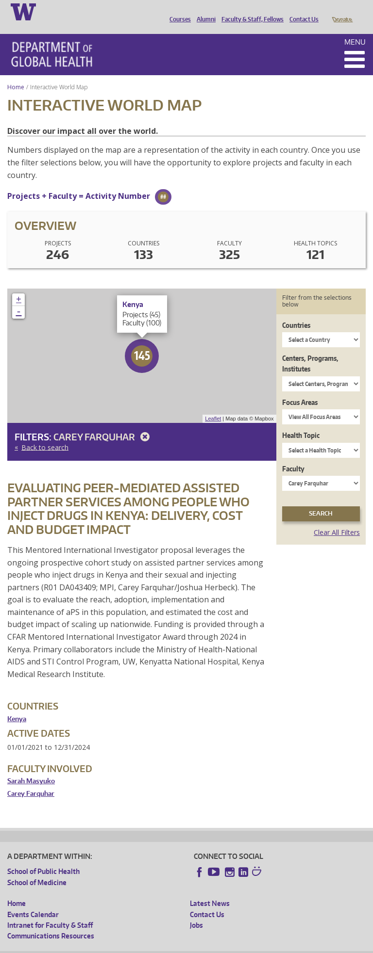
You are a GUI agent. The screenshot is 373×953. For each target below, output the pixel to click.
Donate (341, 11)
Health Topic (301, 422)
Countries (296, 311)
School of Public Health (43, 858)
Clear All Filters (337, 518)
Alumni (203, 11)
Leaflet (213, 405)
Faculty (293, 455)
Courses (177, 11)
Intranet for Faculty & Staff (50, 911)
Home (15, 73)
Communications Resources (50, 922)
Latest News (210, 890)
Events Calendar (33, 901)
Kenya (16, 705)
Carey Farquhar (103, 423)
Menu (355, 28)
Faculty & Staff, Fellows (250, 11)
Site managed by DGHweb (233, 945)
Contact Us (301, 11)
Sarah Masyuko (31, 767)
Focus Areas (300, 389)
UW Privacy (136, 945)
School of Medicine (37, 869)
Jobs (196, 911)
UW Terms (175, 945)
